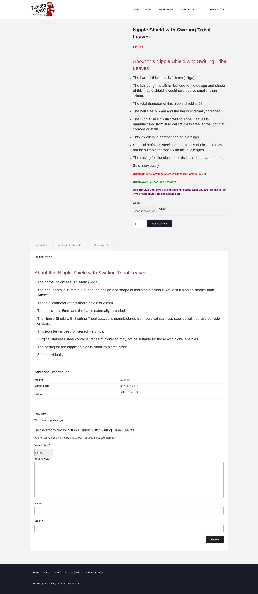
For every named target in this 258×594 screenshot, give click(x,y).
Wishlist (75, 572)
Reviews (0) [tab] (101, 245)
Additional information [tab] (70, 245)
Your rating (42, 445)
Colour (137, 202)
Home (136, 9)
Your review (42, 458)
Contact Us (189, 9)
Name (38, 503)
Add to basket (159, 223)
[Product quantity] (139, 224)
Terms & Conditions (94, 572)
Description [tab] (41, 245)
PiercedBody (50, 583)
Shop (149, 9)
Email (38, 520)
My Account (167, 9)
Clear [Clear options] (162, 208)
